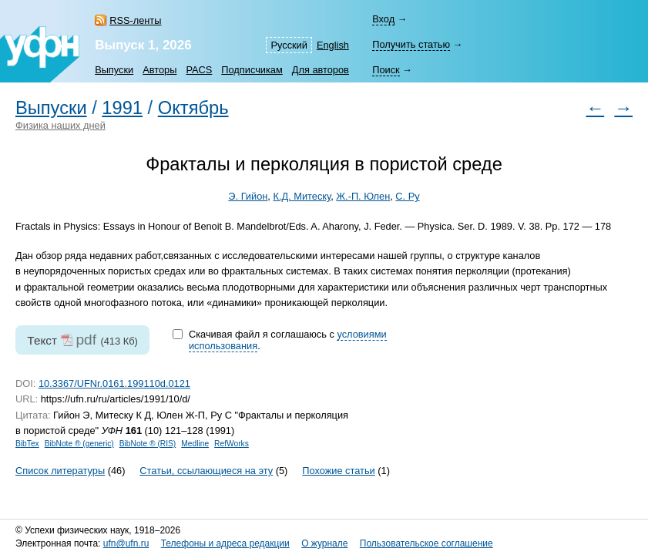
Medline (195, 443)
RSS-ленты (135, 20)
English (333, 45)
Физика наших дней (60, 125)
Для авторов (320, 70)
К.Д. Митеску (302, 196)
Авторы (159, 70)
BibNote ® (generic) (79, 443)
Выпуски (114, 70)
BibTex (27, 443)
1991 (122, 108)
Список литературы (60, 470)
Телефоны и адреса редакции (225, 543)
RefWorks (231, 443)
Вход (383, 19)
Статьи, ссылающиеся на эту (206, 470)
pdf (86, 339)
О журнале (324, 543)
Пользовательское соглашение (426, 543)
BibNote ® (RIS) (147, 443)
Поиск (385, 70)
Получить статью (411, 44)
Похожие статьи (338, 470)
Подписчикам (251, 70)
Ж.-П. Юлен (363, 196)
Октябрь (193, 108)
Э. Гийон (247, 196)
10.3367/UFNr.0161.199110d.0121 (114, 383)
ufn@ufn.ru (126, 543)
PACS (199, 70)
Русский (288, 45)
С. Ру (407, 196)
